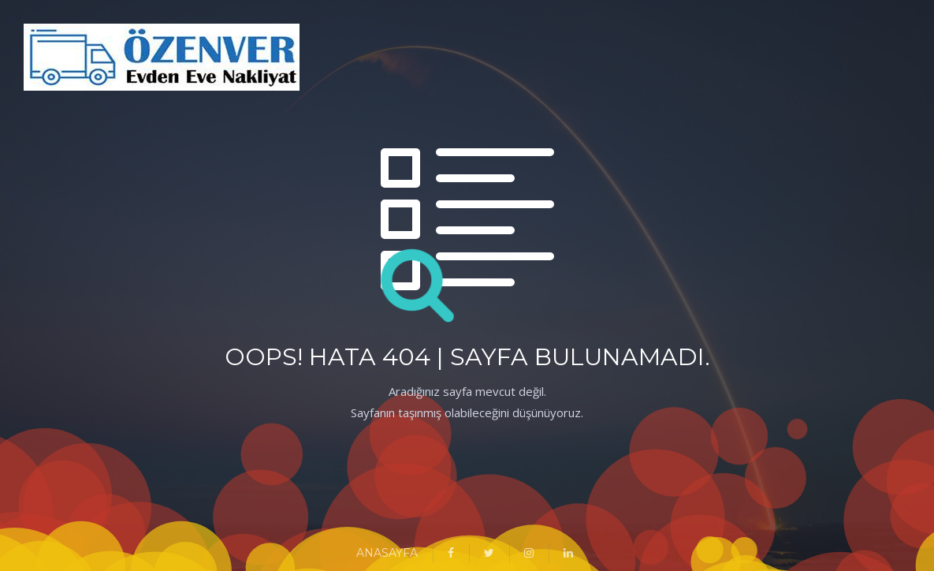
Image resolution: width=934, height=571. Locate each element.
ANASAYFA (387, 553)
